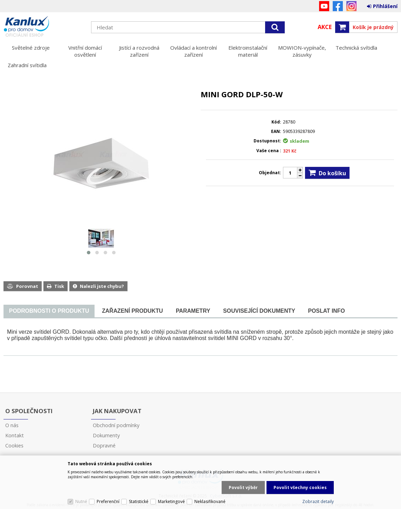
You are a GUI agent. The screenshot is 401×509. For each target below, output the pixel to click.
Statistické (138, 501)
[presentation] (49, 311)
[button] (88, 252)
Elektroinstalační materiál (247, 51)
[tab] (49, 311)
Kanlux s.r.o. (44, 27)
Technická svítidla (356, 47)
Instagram (351, 6)
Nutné (81, 501)
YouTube (324, 6)
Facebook (338, 6)
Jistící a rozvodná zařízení (139, 51)
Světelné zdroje (31, 47)
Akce (325, 27)
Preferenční (108, 501)
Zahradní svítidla (27, 65)
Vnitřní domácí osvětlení (85, 51)
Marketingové (171, 501)
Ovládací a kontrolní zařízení (193, 51)
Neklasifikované (210, 501)
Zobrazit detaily (318, 501)
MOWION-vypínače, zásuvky (302, 51)
